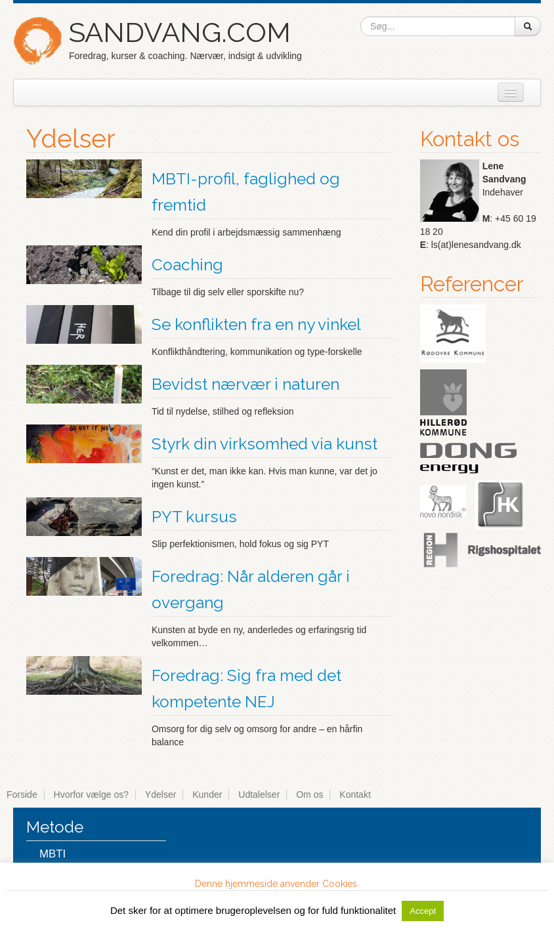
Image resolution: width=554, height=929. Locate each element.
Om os (309, 794)
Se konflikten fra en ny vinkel (256, 324)
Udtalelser (259, 794)
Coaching (187, 264)
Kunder (207, 794)
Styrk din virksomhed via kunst (264, 443)
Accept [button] (423, 911)
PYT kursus (194, 516)
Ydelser (160, 794)
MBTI (52, 854)
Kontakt (354, 794)
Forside (22, 794)
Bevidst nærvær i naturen (245, 384)
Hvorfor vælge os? (91, 794)
